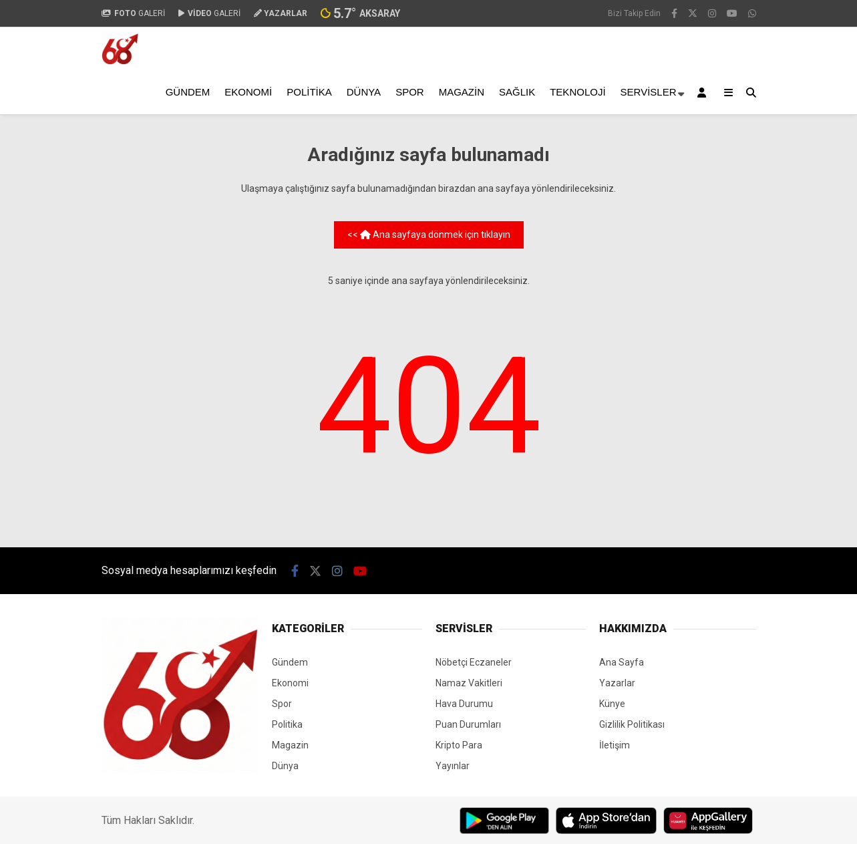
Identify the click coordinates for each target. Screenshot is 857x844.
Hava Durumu (464, 703)
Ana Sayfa (621, 662)
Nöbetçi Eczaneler (474, 662)
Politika (309, 92)
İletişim (614, 745)
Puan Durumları (468, 724)
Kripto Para (459, 745)
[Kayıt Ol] (704, 92)
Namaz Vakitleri (469, 683)
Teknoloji (577, 92)
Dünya (364, 92)
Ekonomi (248, 92)
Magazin (461, 92)
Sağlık (517, 92)
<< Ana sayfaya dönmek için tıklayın (428, 234)
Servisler (649, 92)
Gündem (188, 92)
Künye (612, 703)
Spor (409, 92)
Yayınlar (453, 765)
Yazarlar (617, 683)
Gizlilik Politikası (632, 724)
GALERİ (133, 13)
